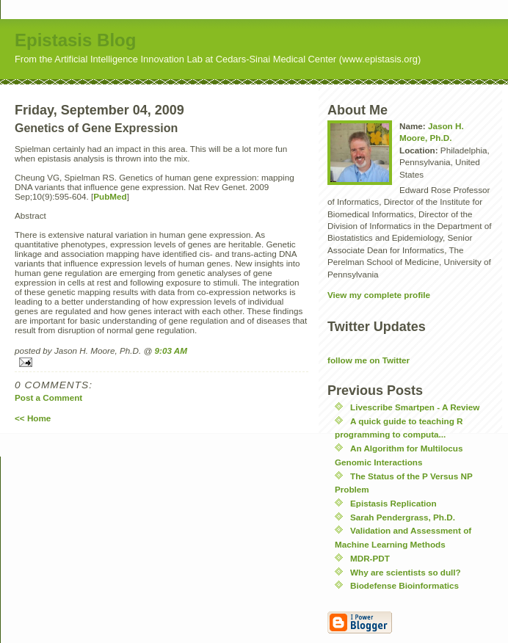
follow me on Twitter (368, 360)
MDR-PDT (370, 558)
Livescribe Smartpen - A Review (414, 407)
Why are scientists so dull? (405, 572)
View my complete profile (378, 294)
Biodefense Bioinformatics (404, 585)
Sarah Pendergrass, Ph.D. (402, 517)
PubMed (109, 196)
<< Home (33, 418)
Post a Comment (48, 397)
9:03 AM (171, 350)
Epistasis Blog (75, 40)
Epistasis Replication (393, 503)
